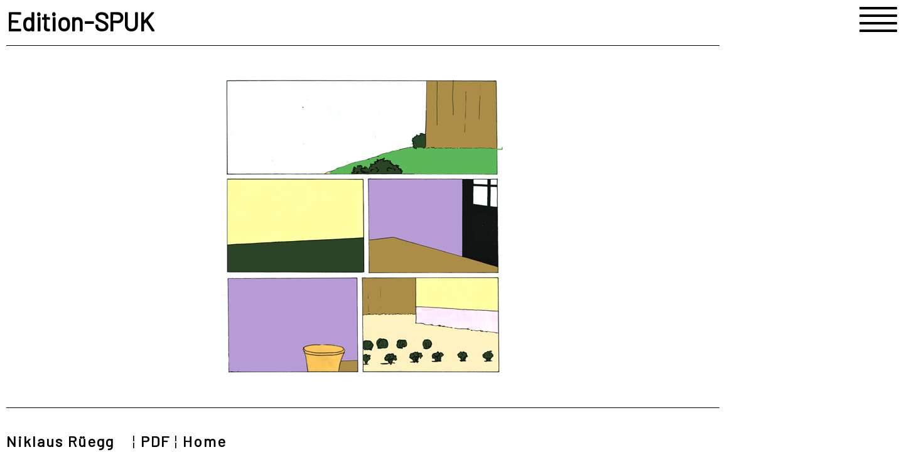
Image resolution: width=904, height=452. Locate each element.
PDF (155, 441)
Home (205, 441)
